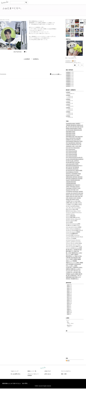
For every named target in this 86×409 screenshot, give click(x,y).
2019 (68, 294)
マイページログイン (66, 371)
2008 (68, 311)
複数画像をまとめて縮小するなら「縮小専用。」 (16, 383)
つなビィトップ (14, 371)
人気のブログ (47, 371)
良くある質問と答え (15, 374)
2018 (68, 295)
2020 (68, 292)
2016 (68, 298)
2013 (68, 303)
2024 (68, 286)
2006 (68, 314)
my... (68, 322)
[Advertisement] (62, 10)
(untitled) (68, 72)
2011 (68, 306)
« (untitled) (27, 59)
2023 (68, 288)
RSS (68, 360)
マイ (75, 56)
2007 (68, 312)
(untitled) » (36, 59)
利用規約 (30, 375)
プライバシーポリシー (33, 374)
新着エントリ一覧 (32, 371)
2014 (68, 301)
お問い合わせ (47, 374)
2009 (68, 309)
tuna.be (43, 367)
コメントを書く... (55, 74)
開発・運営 (64, 374)
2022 (68, 289)
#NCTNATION (17, 52)
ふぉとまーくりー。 (13, 8)
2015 (68, 300)
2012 (68, 304)
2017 (68, 297)
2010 (68, 307)
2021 (68, 291)
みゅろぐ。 (69, 325)
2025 (68, 285)
